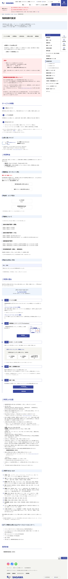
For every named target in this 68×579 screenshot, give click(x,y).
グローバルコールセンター (17, 149)
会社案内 (16, 1)
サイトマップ (33, 1)
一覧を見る (4, 10)
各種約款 (20, 1)
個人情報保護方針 (28, 567)
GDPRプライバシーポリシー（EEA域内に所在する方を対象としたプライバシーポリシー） (22, 570)
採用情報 (29, 1)
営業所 (14, 130)
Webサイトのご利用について (18, 567)
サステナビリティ (24, 1)
